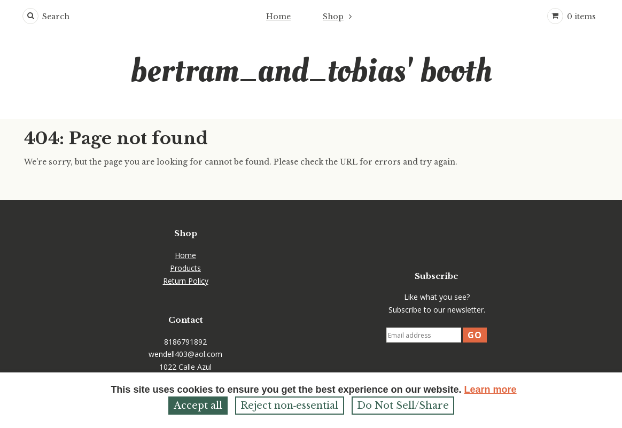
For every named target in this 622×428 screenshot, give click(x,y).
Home (278, 16)
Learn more (490, 389)
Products (185, 268)
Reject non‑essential (289, 405)
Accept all (198, 405)
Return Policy (185, 281)
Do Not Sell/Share (403, 405)
